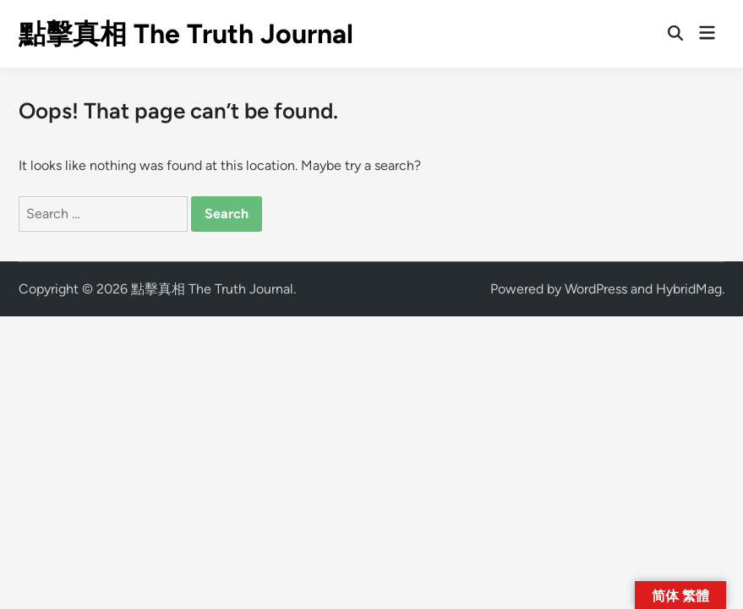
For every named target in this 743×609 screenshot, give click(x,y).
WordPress (596, 289)
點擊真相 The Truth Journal (186, 34)
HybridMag (689, 289)
